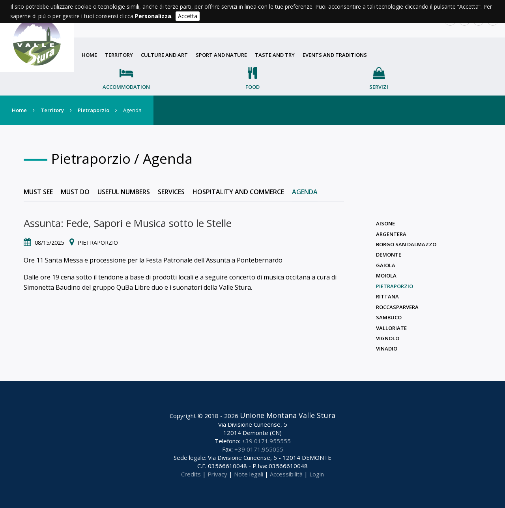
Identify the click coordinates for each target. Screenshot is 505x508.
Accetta (187, 16)
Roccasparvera (397, 307)
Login (316, 474)
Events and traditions (335, 54)
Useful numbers (123, 191)
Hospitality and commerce (238, 191)
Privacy (217, 474)
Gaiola (385, 265)
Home (89, 54)
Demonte (388, 254)
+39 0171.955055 (258, 449)
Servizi (378, 86)
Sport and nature (221, 54)
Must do (75, 191)
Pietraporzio (93, 110)
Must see (38, 191)
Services (171, 191)
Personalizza (153, 16)
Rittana (387, 296)
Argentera (391, 234)
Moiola (386, 275)
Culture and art (164, 54)
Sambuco (389, 317)
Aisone (385, 223)
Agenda (305, 191)
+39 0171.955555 (266, 441)
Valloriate (391, 328)
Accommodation (126, 86)
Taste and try (275, 54)
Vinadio (386, 348)
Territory (119, 54)
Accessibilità (286, 474)
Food (252, 86)
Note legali (248, 474)
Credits (191, 474)
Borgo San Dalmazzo (406, 244)
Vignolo (387, 338)
